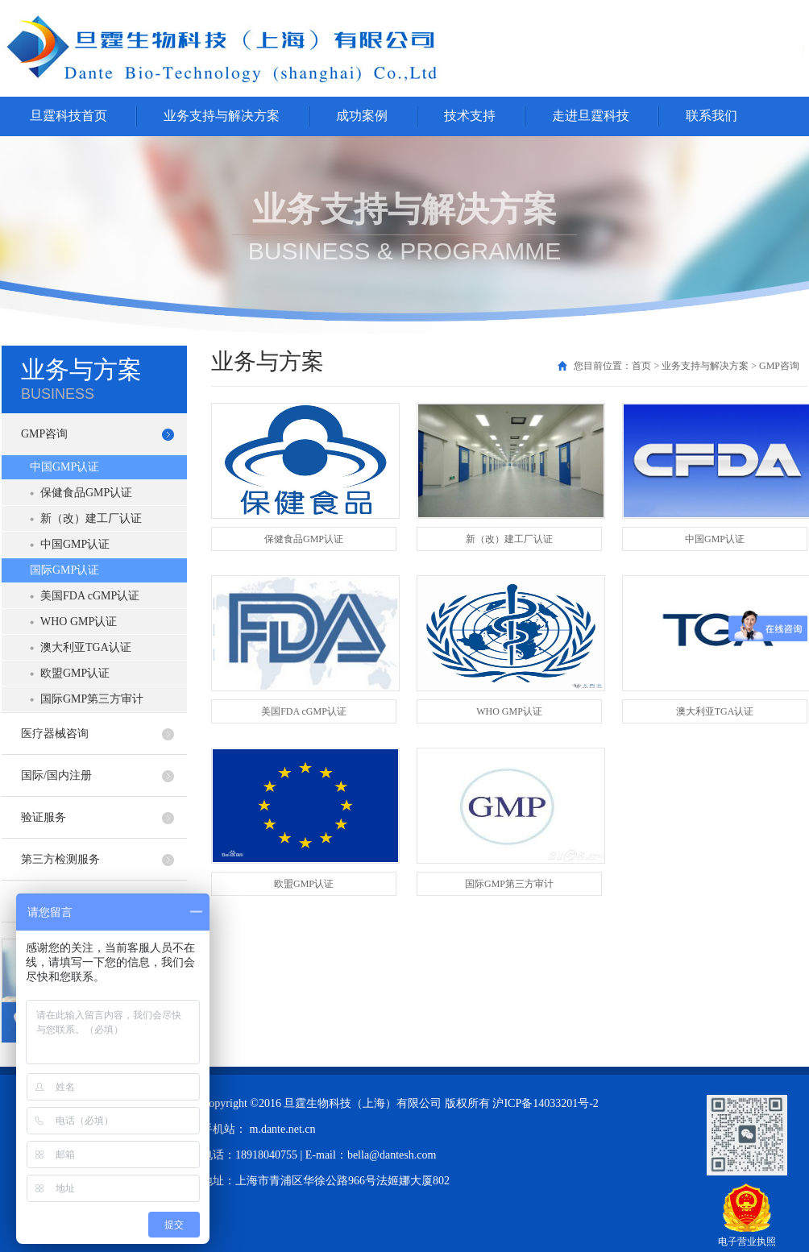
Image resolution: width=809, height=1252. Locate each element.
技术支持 (470, 115)
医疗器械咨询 (55, 734)
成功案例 (362, 115)
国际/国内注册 (56, 775)
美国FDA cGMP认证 (89, 596)
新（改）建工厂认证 (91, 518)
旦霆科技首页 (68, 115)
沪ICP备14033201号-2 (545, 1103)
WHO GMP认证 (78, 622)
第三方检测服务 (60, 859)
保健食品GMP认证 (86, 493)
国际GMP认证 (64, 570)
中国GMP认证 (64, 467)
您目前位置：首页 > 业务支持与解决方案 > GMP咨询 (686, 365)
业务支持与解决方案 (222, 115)
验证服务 (43, 817)
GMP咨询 (44, 434)
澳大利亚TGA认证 (85, 647)
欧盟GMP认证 (75, 673)
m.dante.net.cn (283, 1129)
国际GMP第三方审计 (91, 699)
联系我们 (711, 115)
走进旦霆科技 (590, 115)
